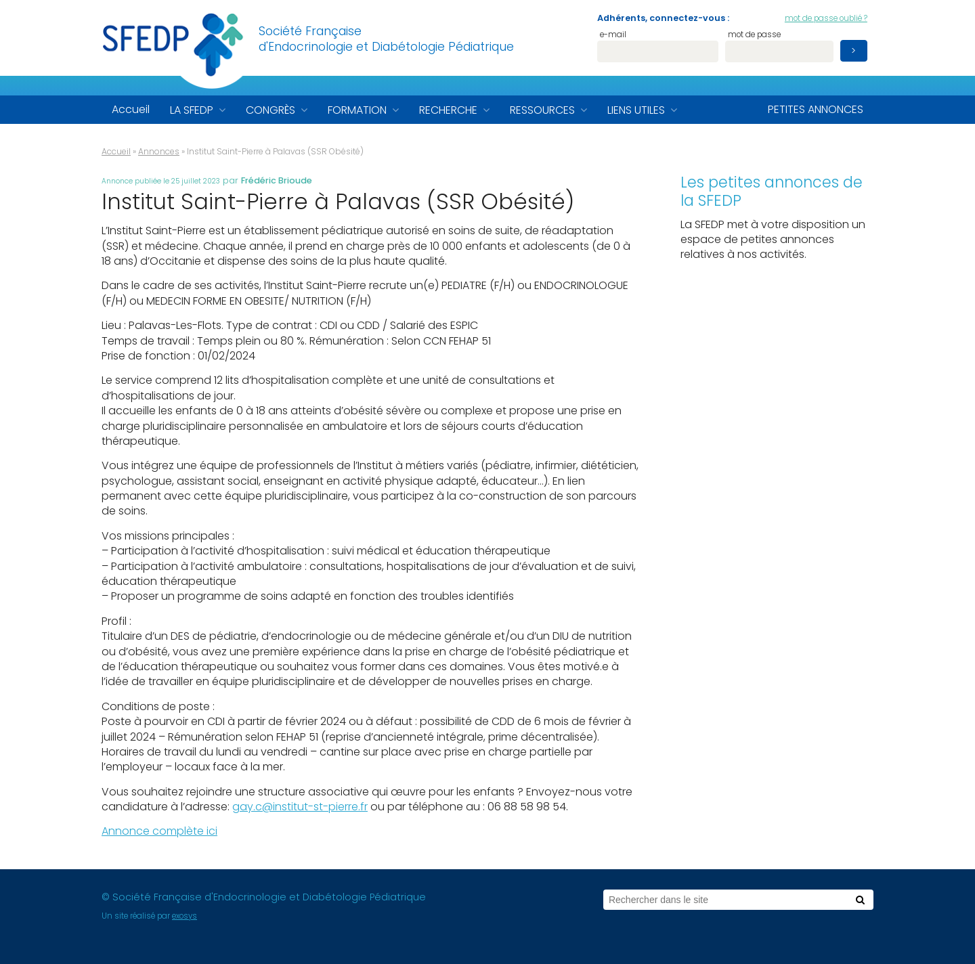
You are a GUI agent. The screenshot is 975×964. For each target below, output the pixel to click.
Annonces (158, 151)
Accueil (131, 109)
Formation (357, 110)
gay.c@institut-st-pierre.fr (300, 806)
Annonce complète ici (159, 831)
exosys (184, 916)
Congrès (270, 110)
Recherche (448, 110)
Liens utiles (636, 110)
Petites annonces (815, 109)
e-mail (613, 35)
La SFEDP (191, 110)
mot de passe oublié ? (826, 18)
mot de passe (754, 35)
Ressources (542, 110)
